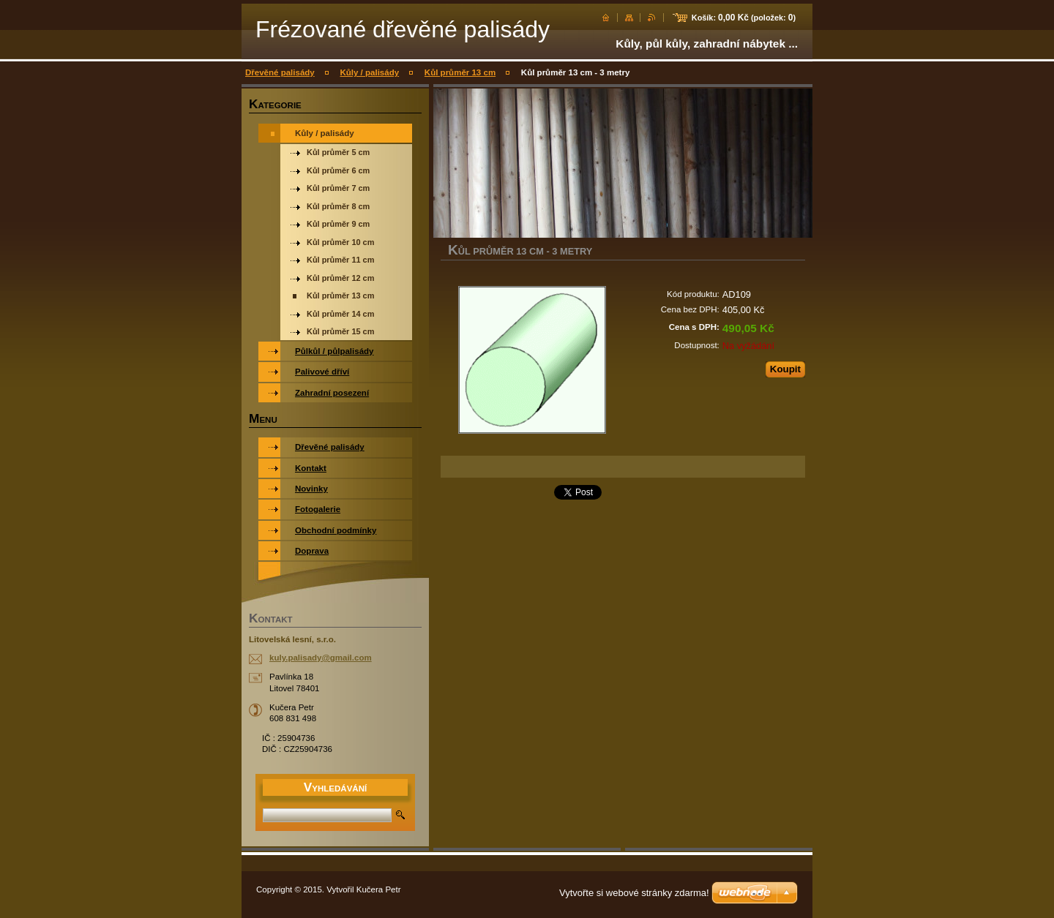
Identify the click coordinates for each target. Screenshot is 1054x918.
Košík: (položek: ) (744, 17)
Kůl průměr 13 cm (460, 72)
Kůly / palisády (369, 72)
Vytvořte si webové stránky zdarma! (634, 892)
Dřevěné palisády (280, 72)
